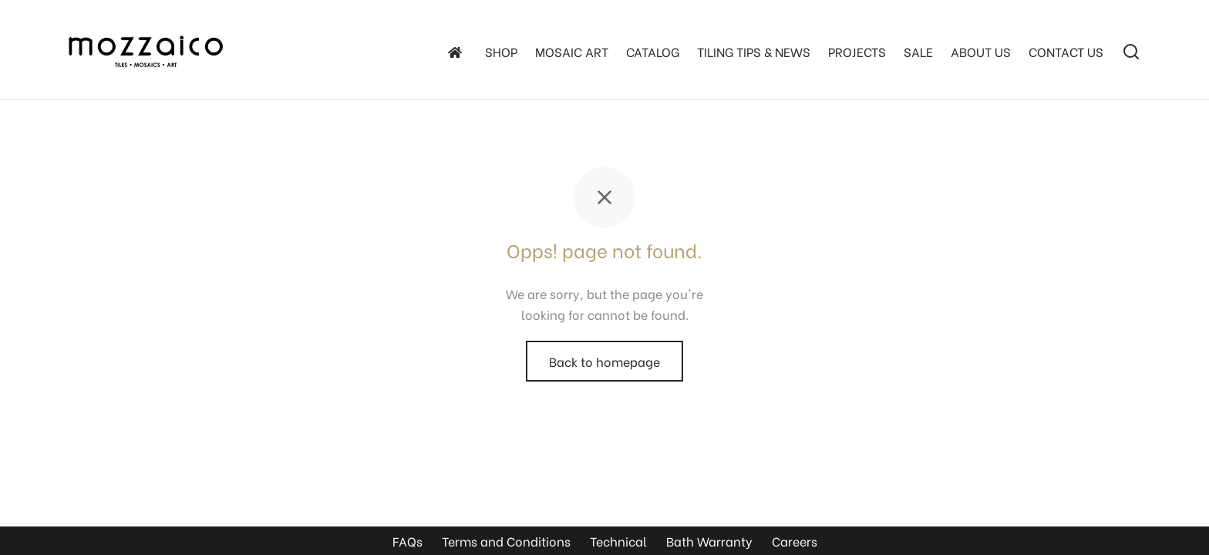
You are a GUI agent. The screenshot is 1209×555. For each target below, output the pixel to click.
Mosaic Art (571, 51)
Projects (857, 51)
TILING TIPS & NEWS (753, 51)
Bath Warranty (709, 541)
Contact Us (1066, 51)
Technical (618, 541)
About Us (981, 51)
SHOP (501, 51)
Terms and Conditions (506, 541)
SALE (918, 51)
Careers (794, 541)
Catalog (652, 51)
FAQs (407, 541)
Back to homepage (604, 361)
